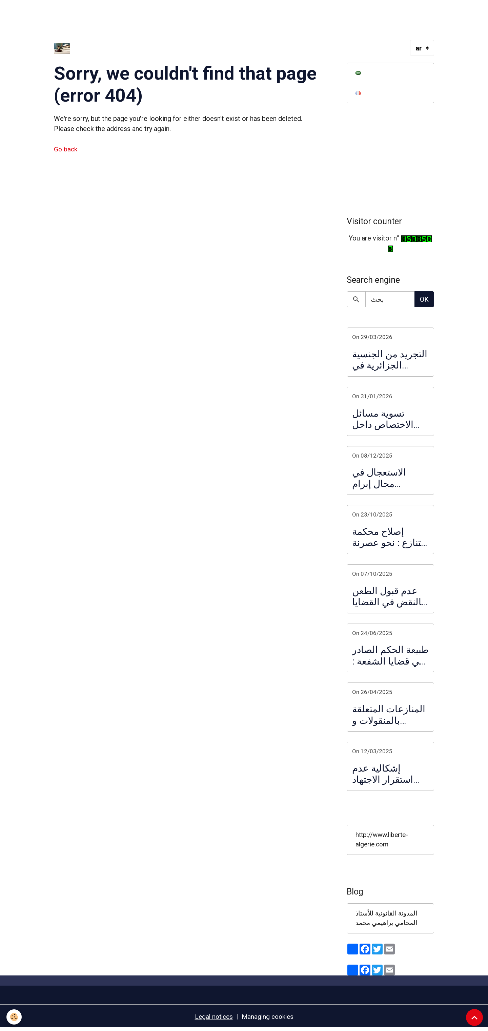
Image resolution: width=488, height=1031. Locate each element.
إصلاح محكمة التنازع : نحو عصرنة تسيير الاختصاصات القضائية (389, 538)
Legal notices (212, 1019)
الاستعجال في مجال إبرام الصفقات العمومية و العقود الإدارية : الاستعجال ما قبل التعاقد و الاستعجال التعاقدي (389, 479)
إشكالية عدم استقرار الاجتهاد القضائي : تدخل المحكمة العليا (382, 774)
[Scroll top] (474, 1017)
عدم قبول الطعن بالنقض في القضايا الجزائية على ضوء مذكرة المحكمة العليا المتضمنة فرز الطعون (389, 597)
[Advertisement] (123, 15)
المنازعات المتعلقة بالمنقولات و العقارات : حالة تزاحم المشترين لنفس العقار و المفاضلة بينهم (388, 715)
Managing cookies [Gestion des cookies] (268, 1019)
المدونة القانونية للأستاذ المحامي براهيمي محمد (388, 920)
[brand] (64, 48)
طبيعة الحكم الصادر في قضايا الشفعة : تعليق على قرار (390, 656)
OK (424, 300)
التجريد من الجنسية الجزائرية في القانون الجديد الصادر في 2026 (389, 361)
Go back (66, 149)
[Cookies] (14, 1017)
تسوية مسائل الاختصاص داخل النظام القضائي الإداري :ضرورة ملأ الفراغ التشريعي (388, 419)
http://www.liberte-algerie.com (383, 841)
